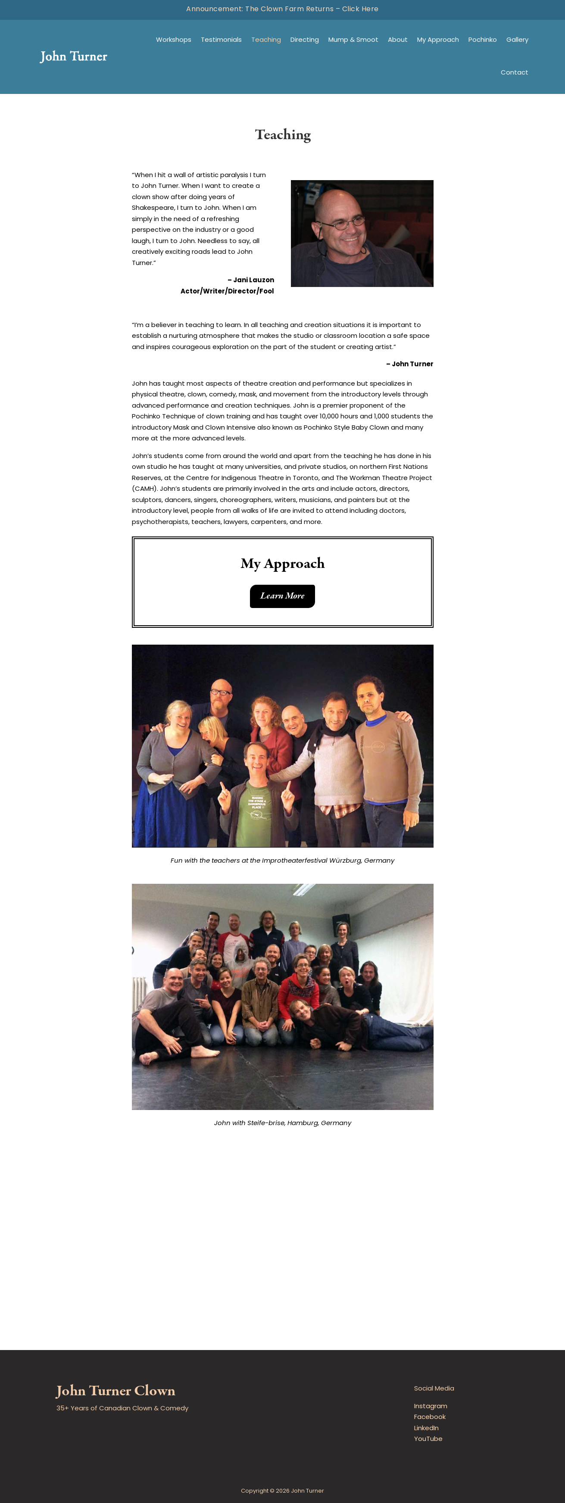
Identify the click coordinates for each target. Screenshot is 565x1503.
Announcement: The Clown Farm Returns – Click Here (282, 9)
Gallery (517, 40)
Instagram (430, 1406)
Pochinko (482, 40)
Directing (304, 40)
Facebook (430, 1417)
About (398, 40)
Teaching (266, 40)
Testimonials (221, 40)
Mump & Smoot (353, 40)
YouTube (428, 1439)
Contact (514, 73)
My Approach (438, 40)
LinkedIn (426, 1428)
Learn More (282, 595)
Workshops (173, 40)
